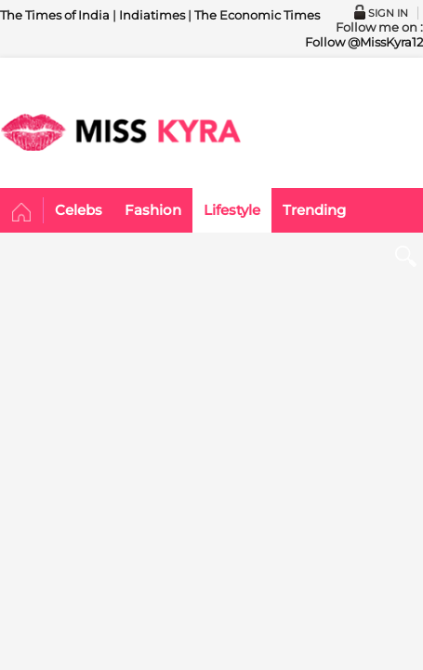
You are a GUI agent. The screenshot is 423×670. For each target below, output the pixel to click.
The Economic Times (257, 14)
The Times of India (55, 14)
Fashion (153, 210)
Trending (314, 210)
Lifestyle (232, 210)
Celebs (78, 210)
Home (22, 213)
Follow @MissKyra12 (364, 41)
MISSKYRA (121, 132)
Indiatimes (152, 14)
